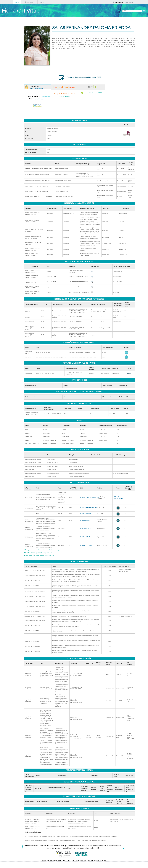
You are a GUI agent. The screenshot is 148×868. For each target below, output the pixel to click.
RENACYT (42, 2)
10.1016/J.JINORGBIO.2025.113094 (89, 497)
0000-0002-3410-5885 (93, 93)
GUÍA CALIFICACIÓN (29, 2)
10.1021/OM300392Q (85, 537)
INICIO (17, 2)
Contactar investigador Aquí (33, 832)
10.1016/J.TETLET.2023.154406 (88, 508)
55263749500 (64, 96)
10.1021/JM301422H (85, 520)
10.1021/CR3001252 (85, 514)
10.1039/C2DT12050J (86, 545)
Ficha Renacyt (39, 99)
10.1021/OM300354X (85, 528)
